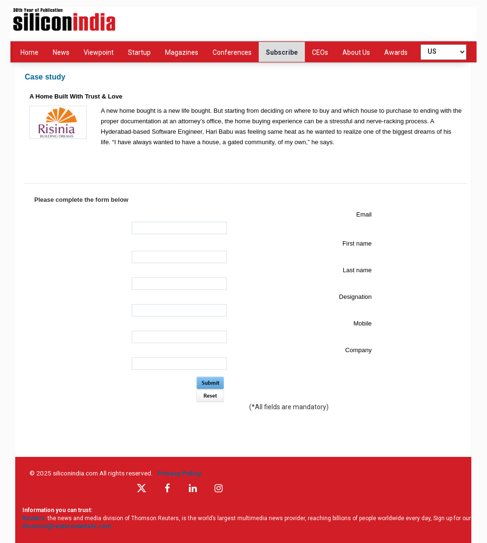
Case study (45, 77)
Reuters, (35, 518)
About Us (356, 52)
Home (29, 52)
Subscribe (282, 52)
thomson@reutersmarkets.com (66, 526)
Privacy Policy (180, 473)
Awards (396, 52)
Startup (139, 52)
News (61, 52)
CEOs (320, 52)
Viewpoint (99, 52)
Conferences (232, 52)
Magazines (181, 52)
